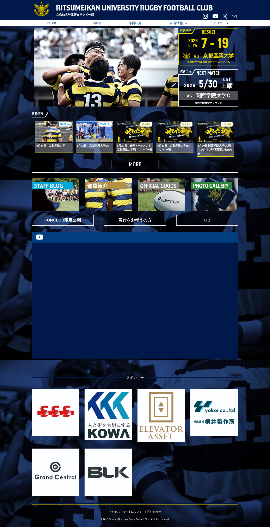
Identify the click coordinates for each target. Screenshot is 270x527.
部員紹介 (135, 23)
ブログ (218, 23)
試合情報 (176, 23)
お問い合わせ (153, 511)
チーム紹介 (93, 23)
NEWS (52, 23)
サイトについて (132, 511)
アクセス (114, 511)
